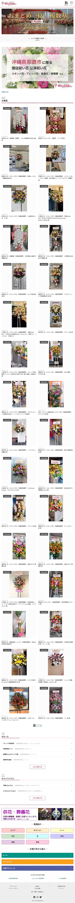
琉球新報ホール (17, 749)
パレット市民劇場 (22, 743)
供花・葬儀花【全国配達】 (37, 891)
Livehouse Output (22, 791)
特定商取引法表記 (61, 886)
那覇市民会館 (15, 760)
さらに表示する (37, 767)
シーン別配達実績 (62, 878)
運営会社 (37, 886)
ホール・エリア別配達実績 (38, 878)
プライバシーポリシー (13, 888)
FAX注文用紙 (37, 888)
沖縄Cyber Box (21, 785)
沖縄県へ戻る (5, 92)
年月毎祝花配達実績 (13, 878)
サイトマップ (61, 888)
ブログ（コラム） (13, 886)
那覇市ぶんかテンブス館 (19, 754)
